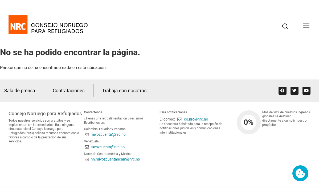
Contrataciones (69, 90)
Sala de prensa (20, 90)
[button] (306, 26)
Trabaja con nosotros (125, 90)
